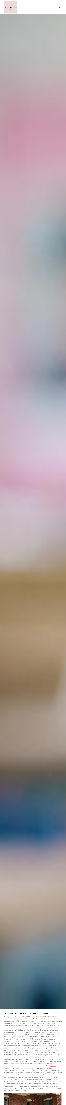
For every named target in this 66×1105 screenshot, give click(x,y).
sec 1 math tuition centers (34, 1037)
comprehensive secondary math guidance (37, 1086)
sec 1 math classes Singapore (30, 1028)
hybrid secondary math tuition (15, 1046)
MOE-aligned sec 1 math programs (26, 1041)
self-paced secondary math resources (18, 1084)
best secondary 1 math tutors (46, 1048)
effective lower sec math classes (26, 1081)
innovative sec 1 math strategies (16, 1088)
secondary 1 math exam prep (44, 1084)
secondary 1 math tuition (40, 1021)
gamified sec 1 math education (50, 1081)
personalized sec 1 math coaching (20, 1043)
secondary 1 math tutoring (24, 1034)
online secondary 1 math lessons (26, 1039)
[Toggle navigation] (59, 7)
